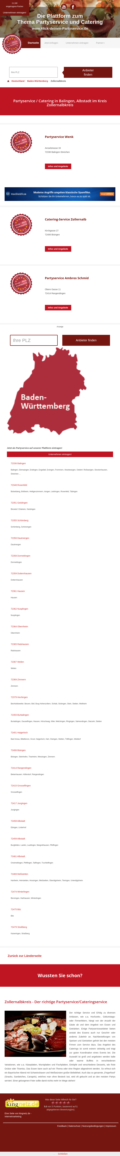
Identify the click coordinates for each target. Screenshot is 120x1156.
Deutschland (15, 81)
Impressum (111, 1126)
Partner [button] (100, 43)
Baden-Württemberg (37, 81)
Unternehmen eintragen (77, 43)
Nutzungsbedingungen (93, 1126)
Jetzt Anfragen (51, 43)
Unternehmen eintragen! (60, 454)
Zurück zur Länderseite (25, 956)
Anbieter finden (88, 72)
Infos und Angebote (58, 166)
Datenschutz (74, 1126)
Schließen (63, 1154)
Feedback (62, 1126)
